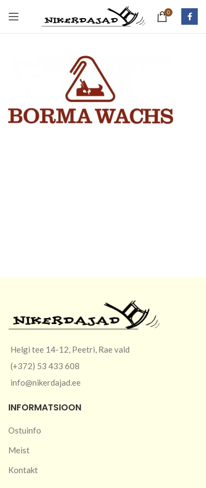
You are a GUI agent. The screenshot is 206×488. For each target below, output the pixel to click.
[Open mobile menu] (14, 17)
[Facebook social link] (189, 16)
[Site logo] (93, 15)
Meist (19, 450)
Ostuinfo (24, 430)
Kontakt (23, 470)
